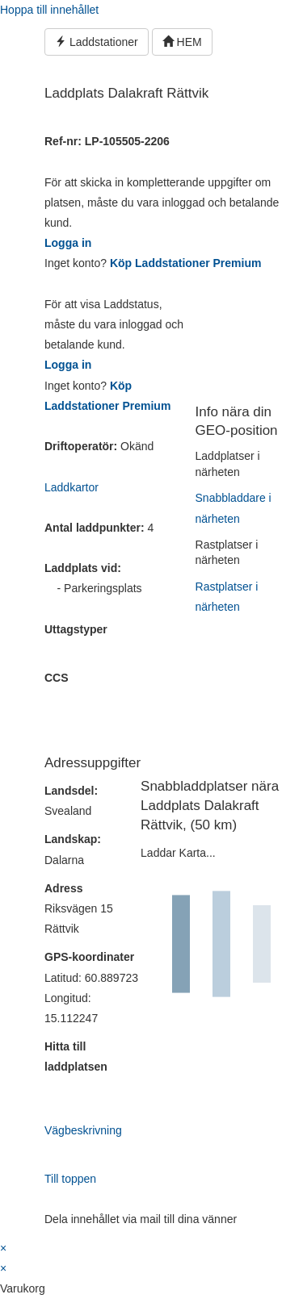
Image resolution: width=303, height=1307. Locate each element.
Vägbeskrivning (83, 1130)
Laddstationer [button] (96, 41)
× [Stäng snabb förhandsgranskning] (3, 1248)
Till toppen (70, 1178)
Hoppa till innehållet (49, 9)
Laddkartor (71, 487)
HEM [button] (182, 41)
